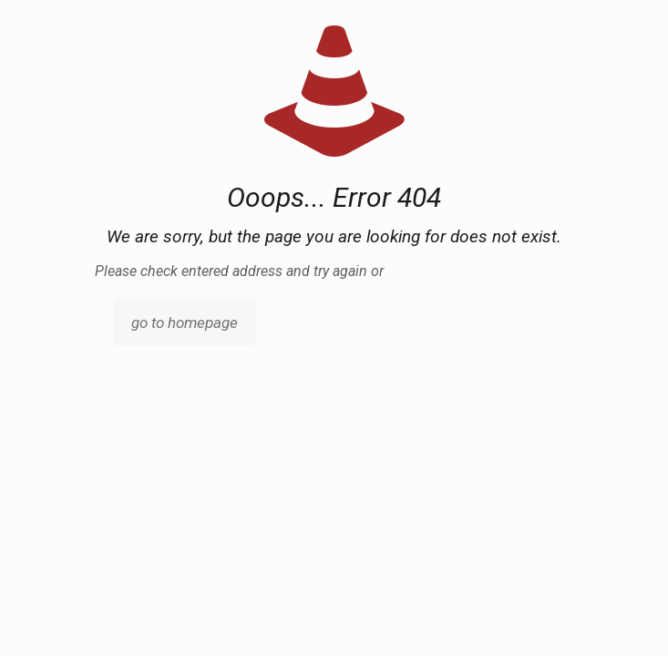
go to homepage (184, 322)
